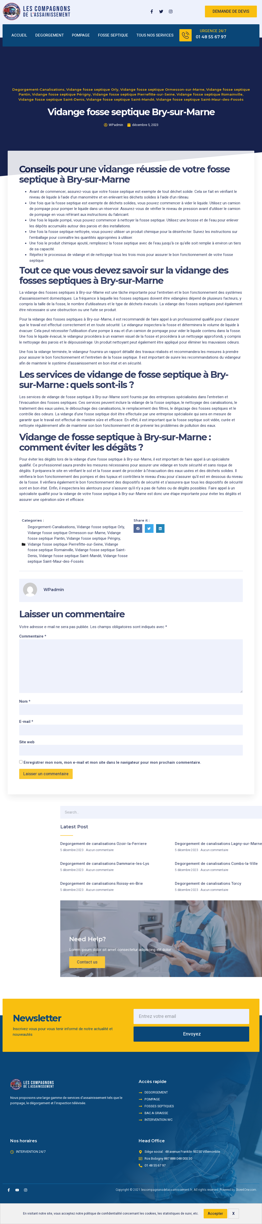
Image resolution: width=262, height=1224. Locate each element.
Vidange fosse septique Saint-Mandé (120, 79)
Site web (27, 742)
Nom (24, 701)
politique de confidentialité (103, 1213)
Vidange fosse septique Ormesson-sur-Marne (162, 69)
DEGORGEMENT (49, 35)
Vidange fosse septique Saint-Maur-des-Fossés (200, 79)
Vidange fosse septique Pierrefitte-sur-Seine (134, 74)
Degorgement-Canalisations (38, 69)
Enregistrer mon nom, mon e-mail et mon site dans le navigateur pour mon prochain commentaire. (112, 762)
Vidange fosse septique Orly (92, 69)
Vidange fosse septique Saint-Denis (51, 79)
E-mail (26, 721)
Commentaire (32, 636)
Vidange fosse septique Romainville (210, 74)
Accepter (215, 1213)
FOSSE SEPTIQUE (113, 35)
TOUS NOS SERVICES (154, 35)
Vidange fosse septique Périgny (61, 74)
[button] (138, 528)
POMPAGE (81, 35)
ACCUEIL (19, 35)
